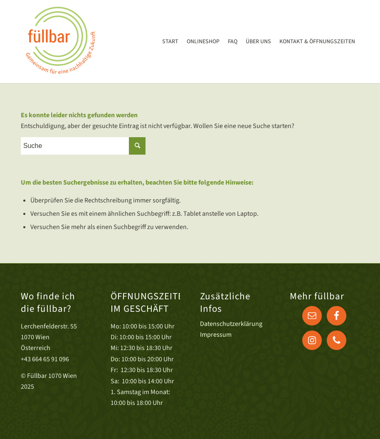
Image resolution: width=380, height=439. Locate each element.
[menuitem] (170, 41)
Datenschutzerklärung (231, 323)
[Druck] (60, 41)
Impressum (216, 334)
